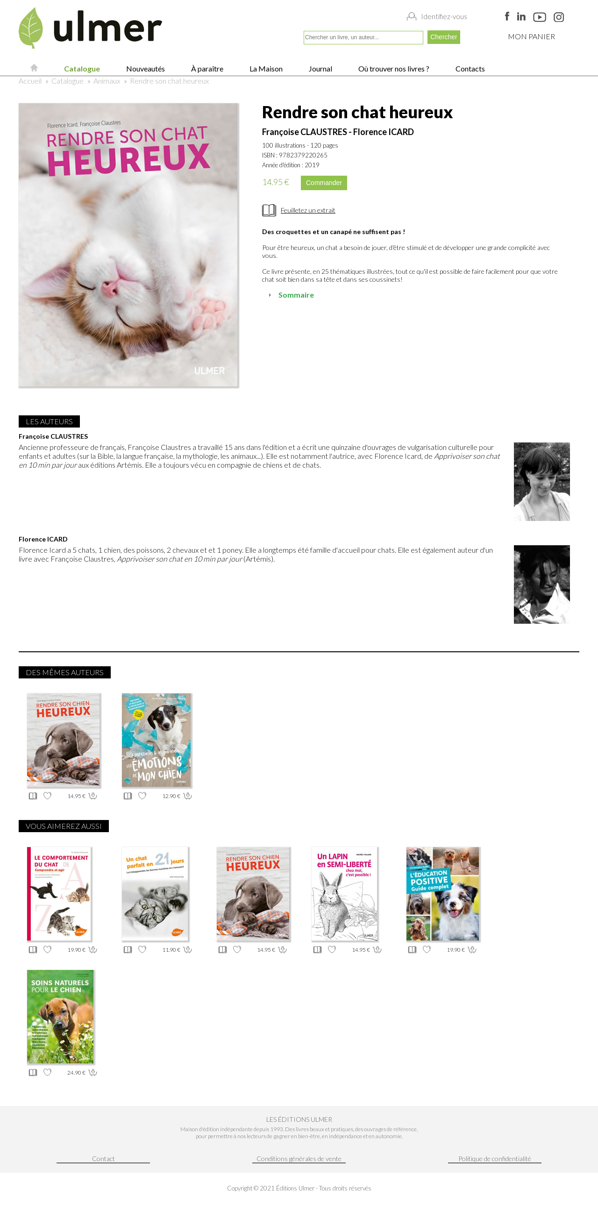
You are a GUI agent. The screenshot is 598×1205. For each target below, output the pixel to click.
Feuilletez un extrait (308, 210)
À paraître (206, 68)
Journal (319, 68)
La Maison (265, 68)
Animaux (106, 80)
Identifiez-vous (444, 16)
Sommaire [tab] (290, 294)
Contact (103, 1158)
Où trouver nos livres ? (393, 68)
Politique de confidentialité (494, 1158)
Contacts (469, 68)
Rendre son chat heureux (169, 80)
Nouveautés (145, 68)
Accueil (30, 80)
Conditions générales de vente (299, 1158)
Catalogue (81, 68)
